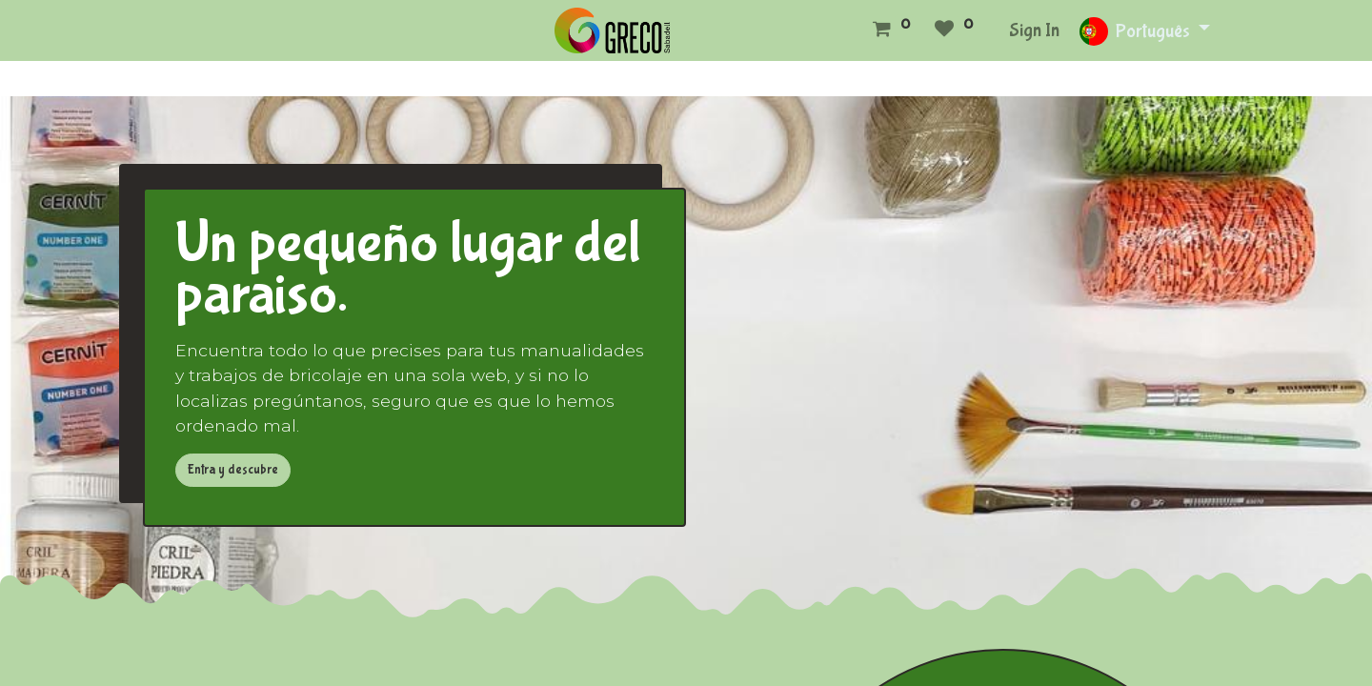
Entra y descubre (233, 469)
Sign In (1034, 30)
